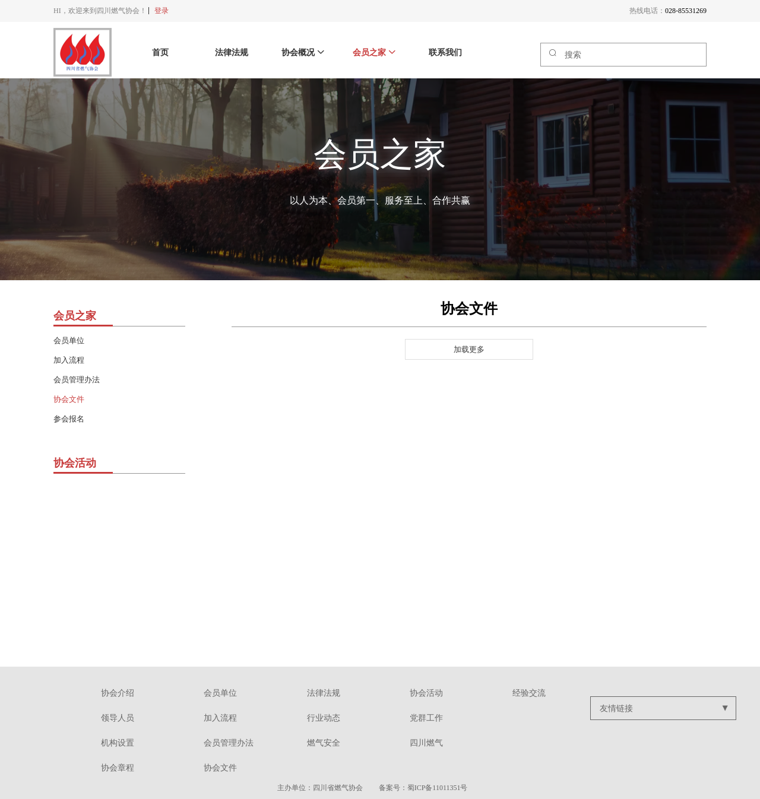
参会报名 (68, 418)
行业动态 (323, 718)
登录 (161, 10)
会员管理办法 (76, 379)
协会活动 (426, 693)
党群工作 (426, 718)
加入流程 (68, 360)
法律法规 (231, 52)
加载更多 (469, 349)
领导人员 (117, 718)
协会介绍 (117, 693)
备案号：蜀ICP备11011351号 (423, 788)
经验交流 (529, 693)
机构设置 (117, 742)
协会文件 (68, 399)
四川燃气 (426, 742)
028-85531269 (686, 11)
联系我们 (445, 52)
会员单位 (68, 340)
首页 (160, 52)
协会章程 (117, 767)
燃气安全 (323, 742)
